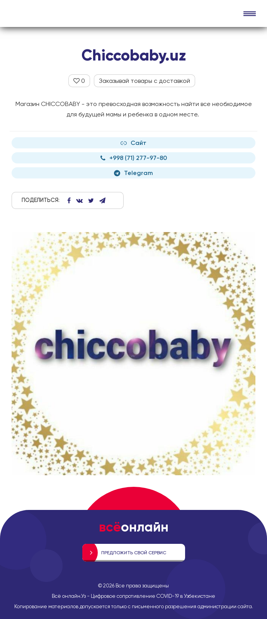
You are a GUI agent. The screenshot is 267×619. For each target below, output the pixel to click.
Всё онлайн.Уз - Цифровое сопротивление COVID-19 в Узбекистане (133, 596)
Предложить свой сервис (133, 552)
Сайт (133, 142)
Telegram (133, 173)
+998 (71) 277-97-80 (133, 157)
